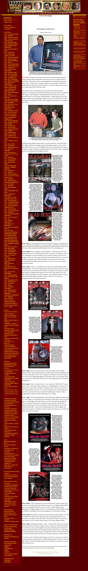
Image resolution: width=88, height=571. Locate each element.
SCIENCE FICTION (9, 558)
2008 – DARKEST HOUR (10, 72)
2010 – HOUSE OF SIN (10, 135)
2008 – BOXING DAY (9, 67)
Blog (74, 16)
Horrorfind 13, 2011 (9, 328)
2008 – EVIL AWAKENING (10, 76)
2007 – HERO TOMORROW (11, 60)
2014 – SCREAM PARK (10, 250)
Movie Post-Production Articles (80, 45)
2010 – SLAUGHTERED (10, 159)
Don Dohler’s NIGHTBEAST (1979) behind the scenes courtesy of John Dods (11, 486)
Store (75, 64)
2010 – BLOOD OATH (9, 125)
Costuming (7, 483)
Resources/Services (9, 511)
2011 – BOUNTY (8, 172)
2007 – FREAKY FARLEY (10, 59)
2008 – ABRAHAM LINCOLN (11, 65)
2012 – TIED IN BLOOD (10, 209)
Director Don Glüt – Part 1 (10, 390)
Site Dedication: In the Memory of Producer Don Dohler (10, 514)
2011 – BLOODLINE (9, 170)
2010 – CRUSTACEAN (9, 127)
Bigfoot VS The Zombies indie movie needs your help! (10, 317)
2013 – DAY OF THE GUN (10, 217)
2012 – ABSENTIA (8, 185)
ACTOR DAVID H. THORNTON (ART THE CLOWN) (10, 373)
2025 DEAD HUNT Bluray (10, 303)
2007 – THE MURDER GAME (11, 64)
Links (5, 439)
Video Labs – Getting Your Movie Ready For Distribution (11, 466)
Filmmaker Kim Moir (9, 415)
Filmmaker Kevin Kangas (10, 413)
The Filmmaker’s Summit (10, 355)
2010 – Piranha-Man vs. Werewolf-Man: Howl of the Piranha (11, 154)
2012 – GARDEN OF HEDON (11, 202)
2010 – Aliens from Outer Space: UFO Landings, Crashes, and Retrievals (10, 114)
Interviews (6, 368)
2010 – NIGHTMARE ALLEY (11, 147)
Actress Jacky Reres (9, 381)
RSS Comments (49, 553)
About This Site (8, 20)
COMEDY (6, 546)
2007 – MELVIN (8, 62)
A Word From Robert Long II (11, 521)
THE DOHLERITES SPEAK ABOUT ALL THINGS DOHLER (11, 435)
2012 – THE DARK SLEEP (10, 204)
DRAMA (6, 550)
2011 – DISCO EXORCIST (10, 174)
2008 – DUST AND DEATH (10, 74)
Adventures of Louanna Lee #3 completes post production (11, 450)
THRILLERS (7, 560)
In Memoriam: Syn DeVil (10, 363)
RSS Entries (41, 553)
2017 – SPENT (8, 285)
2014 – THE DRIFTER (9, 251)
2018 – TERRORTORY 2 (10, 290)
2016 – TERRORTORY (9, 281)
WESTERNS (7, 562)
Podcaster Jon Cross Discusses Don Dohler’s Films (10, 420)
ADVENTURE (7, 545)
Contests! (75, 36)
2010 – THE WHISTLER (10, 165)
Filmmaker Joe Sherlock (10, 408)
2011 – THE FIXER (9, 184)
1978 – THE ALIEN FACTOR (11, 34)
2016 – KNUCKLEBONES (10, 275)
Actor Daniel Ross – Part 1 (11, 370)
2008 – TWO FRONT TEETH (11, 92)
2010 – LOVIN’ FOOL (9, 145)
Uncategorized (76, 66)
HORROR (6, 552)
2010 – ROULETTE (9, 157)
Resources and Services (79, 57)
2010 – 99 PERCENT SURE (11, 110)
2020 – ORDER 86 (8, 296)
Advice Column (8, 25)
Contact (6, 310)
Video (75, 67)
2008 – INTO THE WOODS (10, 79)
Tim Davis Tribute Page (10, 541)
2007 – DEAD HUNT (9, 52)
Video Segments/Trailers (10, 543)
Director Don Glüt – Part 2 (11, 391)
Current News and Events (10, 311)
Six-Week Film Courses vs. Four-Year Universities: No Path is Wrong (11, 476)
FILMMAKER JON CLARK (10, 412)
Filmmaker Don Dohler (10, 400)
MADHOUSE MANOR (78, 43)
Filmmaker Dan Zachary (10, 398)
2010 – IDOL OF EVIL (9, 144)
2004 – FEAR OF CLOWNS (11, 37)
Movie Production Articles (10, 481)
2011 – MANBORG (9, 179)
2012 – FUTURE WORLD (10, 200)
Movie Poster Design (9, 456)
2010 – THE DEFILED (9, 160)
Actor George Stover (9, 376)
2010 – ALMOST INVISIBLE (11, 120)
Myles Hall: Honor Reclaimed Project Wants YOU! (10, 335)
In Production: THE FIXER (11, 496)
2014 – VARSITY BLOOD (10, 253)
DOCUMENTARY (8, 548)
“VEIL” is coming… (9, 313)
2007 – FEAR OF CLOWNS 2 (11, 57)
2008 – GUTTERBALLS (10, 77)
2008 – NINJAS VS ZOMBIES (11, 81)
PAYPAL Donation (8, 509)
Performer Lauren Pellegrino (11, 417)
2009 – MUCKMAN (9, 102)
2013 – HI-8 (7, 219)
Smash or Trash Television (10, 524)
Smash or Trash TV (77, 62)
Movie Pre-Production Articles (11, 471)
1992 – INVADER (8, 35)
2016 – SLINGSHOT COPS (11, 280)
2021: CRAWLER (8, 298)
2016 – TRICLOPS (8, 283)
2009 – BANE (7, 94)
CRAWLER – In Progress (10, 323)
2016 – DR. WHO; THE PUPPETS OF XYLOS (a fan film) (11, 268)
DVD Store (6, 361)
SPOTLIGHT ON (8, 534)
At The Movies (7, 32)
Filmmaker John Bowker (10, 410)
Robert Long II (8, 22)
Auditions (6, 473)
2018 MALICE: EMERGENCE (11, 295)
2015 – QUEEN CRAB (9, 258)
